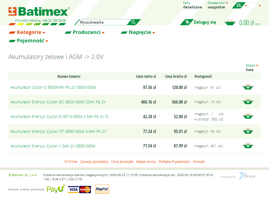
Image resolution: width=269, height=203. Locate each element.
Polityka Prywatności (174, 161)
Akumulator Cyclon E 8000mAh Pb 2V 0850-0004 (53, 87)
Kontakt (199, 161)
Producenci (87, 32)
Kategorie (29, 32)
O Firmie (71, 161)
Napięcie (140, 32)
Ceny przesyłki (122, 161)
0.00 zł (250, 22)
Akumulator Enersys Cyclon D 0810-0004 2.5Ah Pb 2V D (59, 116)
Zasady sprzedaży (94, 161)
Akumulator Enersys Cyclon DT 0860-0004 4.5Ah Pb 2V (58, 131)
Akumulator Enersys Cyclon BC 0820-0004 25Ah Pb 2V (58, 101)
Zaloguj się (205, 22)
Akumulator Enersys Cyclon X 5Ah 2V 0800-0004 (53, 146)
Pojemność (30, 40)
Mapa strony (146, 161)
